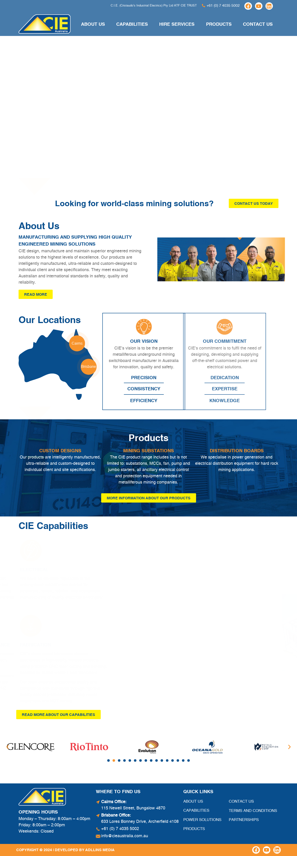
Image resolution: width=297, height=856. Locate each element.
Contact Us (258, 24)
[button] (108, 732)
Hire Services (176, 24)
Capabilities (132, 24)
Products (219, 24)
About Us (93, 24)
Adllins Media (100, 850)
